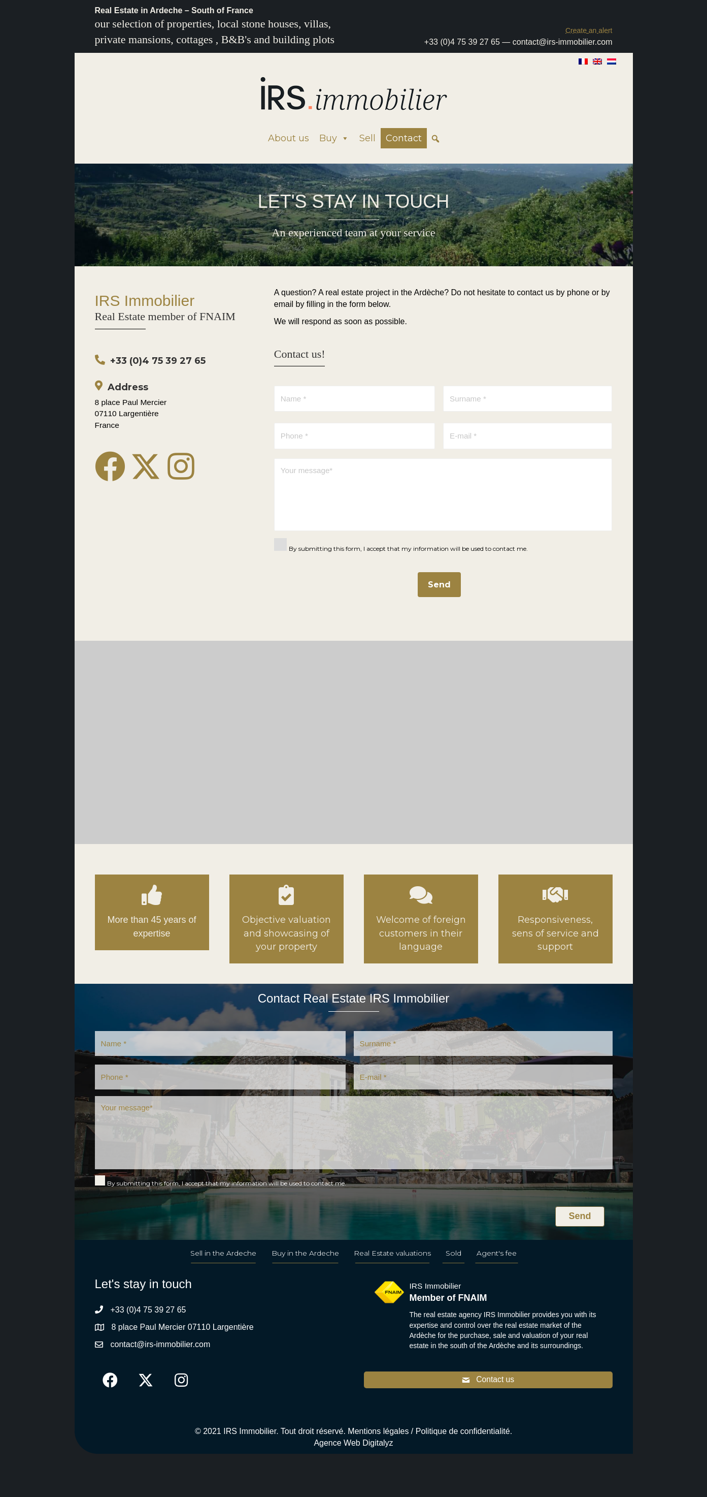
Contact (404, 138)
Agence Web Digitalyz (353, 1455)
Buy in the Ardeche (305, 1264)
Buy (334, 138)
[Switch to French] (583, 61)
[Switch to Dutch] (611, 61)
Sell (367, 138)
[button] (589, 30)
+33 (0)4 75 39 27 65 (462, 42)
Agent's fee (497, 1264)
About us (288, 138)
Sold (453, 1264)
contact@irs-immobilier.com (563, 42)
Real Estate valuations (392, 1264)
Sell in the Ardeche (223, 1264)
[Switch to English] (597, 61)
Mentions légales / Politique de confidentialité (429, 1443)
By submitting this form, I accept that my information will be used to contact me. (408, 554)
